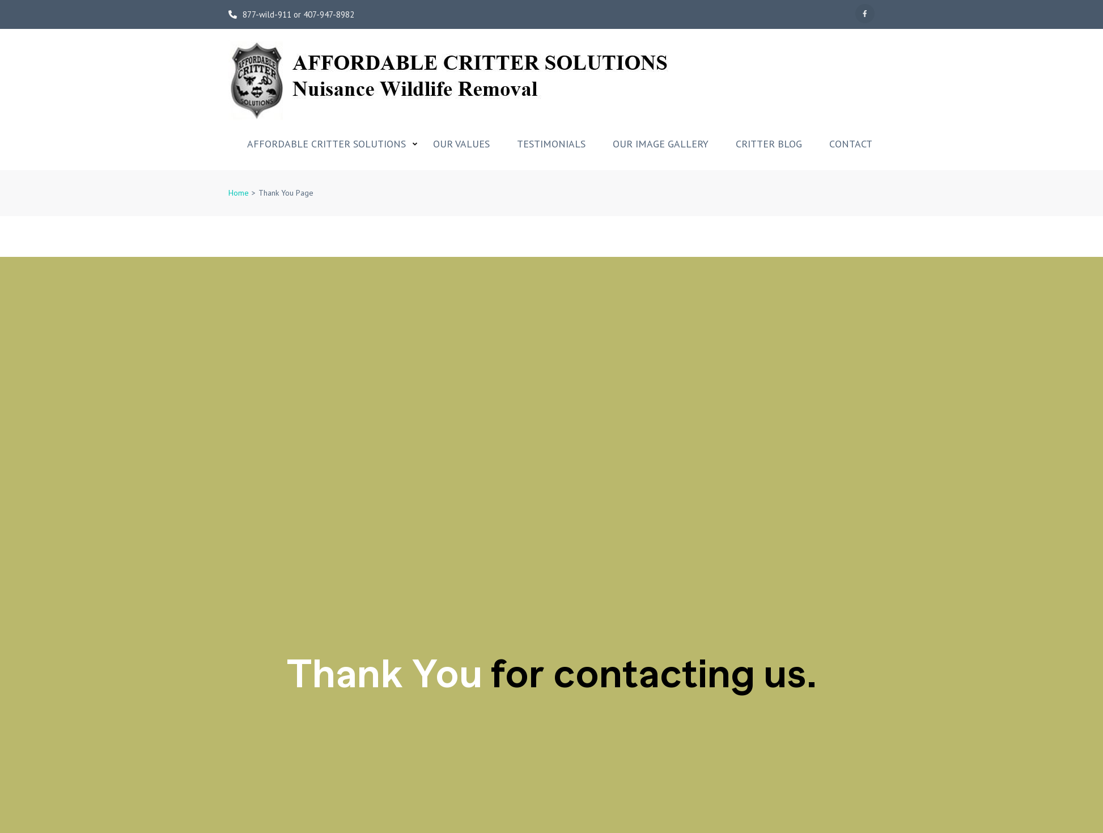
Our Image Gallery (661, 144)
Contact (850, 144)
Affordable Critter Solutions (326, 144)
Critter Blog (769, 144)
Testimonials (551, 144)
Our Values (461, 144)
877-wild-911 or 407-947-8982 (291, 15)
